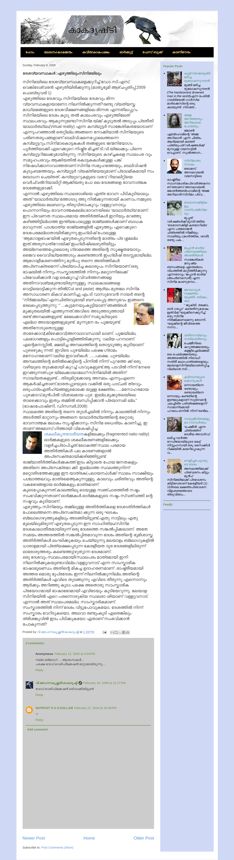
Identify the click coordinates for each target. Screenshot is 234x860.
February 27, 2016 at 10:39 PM (95, 708)
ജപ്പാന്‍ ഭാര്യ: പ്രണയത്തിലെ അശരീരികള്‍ (195, 251)
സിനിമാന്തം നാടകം (192, 162)
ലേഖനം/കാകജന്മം (58, 52)
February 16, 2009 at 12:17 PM (104, 683)
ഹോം (29, 52)
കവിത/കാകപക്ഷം (96, 52)
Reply (39, 670)
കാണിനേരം (181, 52)
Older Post (144, 838)
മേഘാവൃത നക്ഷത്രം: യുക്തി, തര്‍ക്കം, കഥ (195, 295)
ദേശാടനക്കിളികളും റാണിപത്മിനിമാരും (195, 208)
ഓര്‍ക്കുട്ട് (126, 52)
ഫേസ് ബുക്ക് (152, 52)
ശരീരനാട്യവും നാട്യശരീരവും (195, 337)
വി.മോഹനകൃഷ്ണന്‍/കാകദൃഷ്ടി (56, 683)
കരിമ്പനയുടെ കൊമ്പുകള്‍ (194, 378)
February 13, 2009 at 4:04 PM (74, 654)
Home (89, 838)
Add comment (37, 729)
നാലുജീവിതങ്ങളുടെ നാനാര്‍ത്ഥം (197, 420)
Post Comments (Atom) (57, 847)
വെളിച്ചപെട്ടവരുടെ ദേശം (195, 462)
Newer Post (34, 838)
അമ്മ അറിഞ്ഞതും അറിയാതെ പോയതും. (193, 120)
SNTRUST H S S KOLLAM (54, 708)
